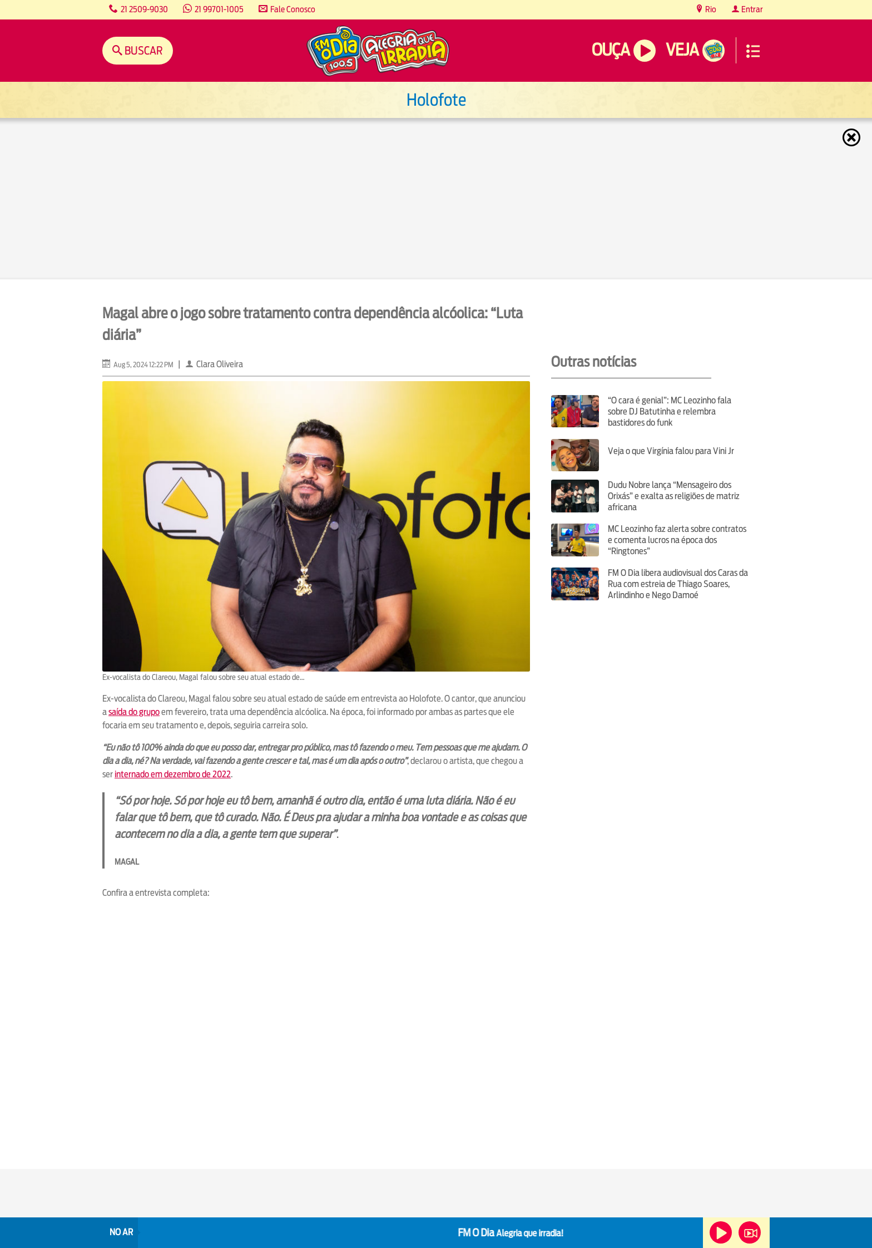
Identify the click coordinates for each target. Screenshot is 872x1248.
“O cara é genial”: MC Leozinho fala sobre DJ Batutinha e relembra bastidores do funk (669, 411)
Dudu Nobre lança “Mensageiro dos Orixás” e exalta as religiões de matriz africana (674, 496)
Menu (753, 51)
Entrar (751, 9)
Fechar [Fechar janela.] (852, 137)
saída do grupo (134, 712)
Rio (709, 9)
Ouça (611, 50)
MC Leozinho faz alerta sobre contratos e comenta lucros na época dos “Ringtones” (677, 540)
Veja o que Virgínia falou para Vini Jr (671, 451)
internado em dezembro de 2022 (173, 774)
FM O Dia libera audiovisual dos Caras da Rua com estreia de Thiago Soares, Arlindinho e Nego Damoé (678, 584)
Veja (682, 50)
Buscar (142, 50)
